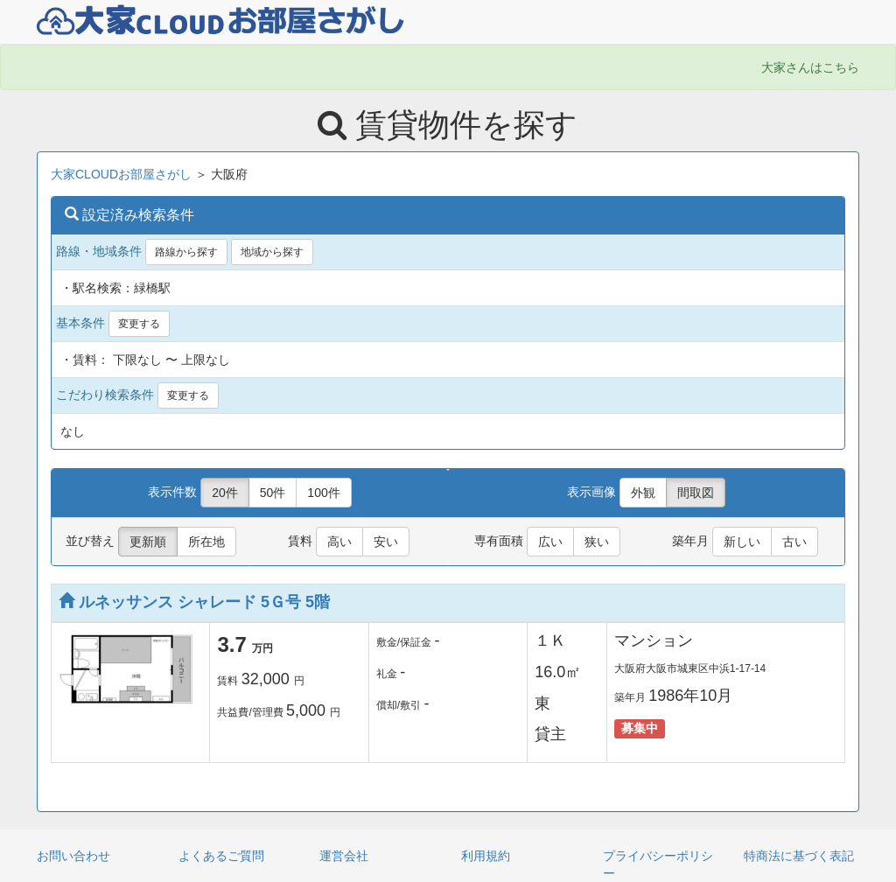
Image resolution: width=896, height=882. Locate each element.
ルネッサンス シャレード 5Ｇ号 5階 (194, 602)
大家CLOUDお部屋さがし (121, 174)
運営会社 (343, 856)
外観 (643, 493)
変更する (139, 324)
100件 (323, 493)
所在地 (206, 542)
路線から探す (186, 252)
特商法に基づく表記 (799, 856)
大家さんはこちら (810, 67)
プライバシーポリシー (658, 864)
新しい (742, 542)
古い (794, 542)
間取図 (695, 493)
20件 (225, 493)
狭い (596, 542)
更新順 (148, 542)
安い (386, 542)
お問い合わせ (73, 856)
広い (550, 542)
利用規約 (485, 856)
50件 (273, 493)
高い (339, 542)
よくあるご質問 (221, 856)
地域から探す (272, 252)
